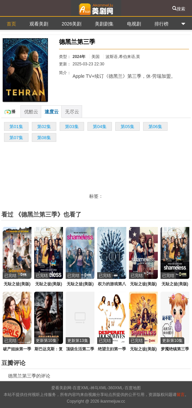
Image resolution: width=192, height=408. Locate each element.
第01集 (16, 126)
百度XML (81, 388)
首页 (11, 23)
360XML (115, 388)
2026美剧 (71, 23)
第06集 (155, 126)
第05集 (127, 126)
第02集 (44, 126)
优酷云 (31, 111)
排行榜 (161, 23)
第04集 (100, 126)
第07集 (16, 137)
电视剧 (134, 23)
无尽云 (72, 111)
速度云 (52, 111)
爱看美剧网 (96, 8)
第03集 (72, 126)
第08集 (44, 137)
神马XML (98, 388)
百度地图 (133, 388)
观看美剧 (38, 23)
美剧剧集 (104, 23)
